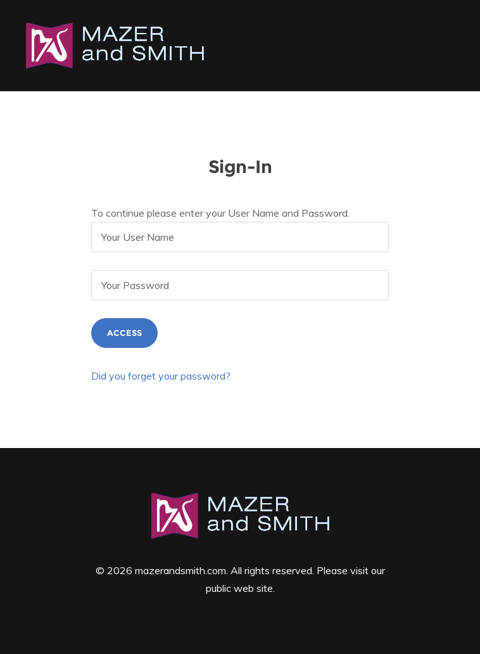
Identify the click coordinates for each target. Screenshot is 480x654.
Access (124, 333)
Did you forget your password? (161, 375)
